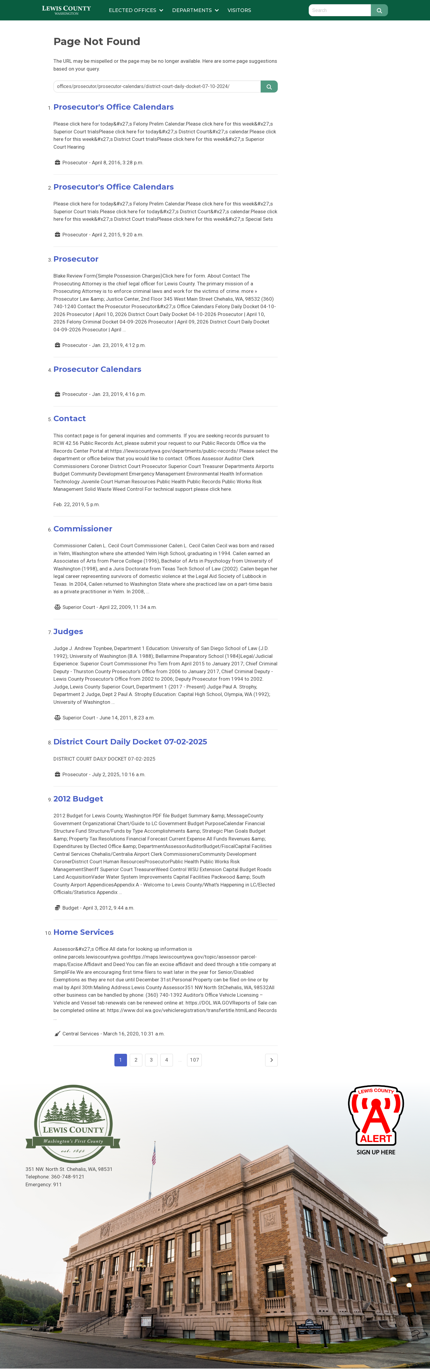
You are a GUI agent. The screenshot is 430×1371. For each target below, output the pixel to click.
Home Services (83, 932)
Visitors (239, 10)
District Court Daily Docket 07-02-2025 (130, 741)
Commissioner (82, 528)
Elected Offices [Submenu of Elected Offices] (132, 10)
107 (194, 1060)
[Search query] (340, 10)
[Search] (379, 10)
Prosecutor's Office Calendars (113, 106)
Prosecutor (75, 258)
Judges (68, 631)
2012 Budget (78, 798)
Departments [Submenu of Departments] (192, 10)
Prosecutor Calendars (97, 369)
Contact (69, 418)
